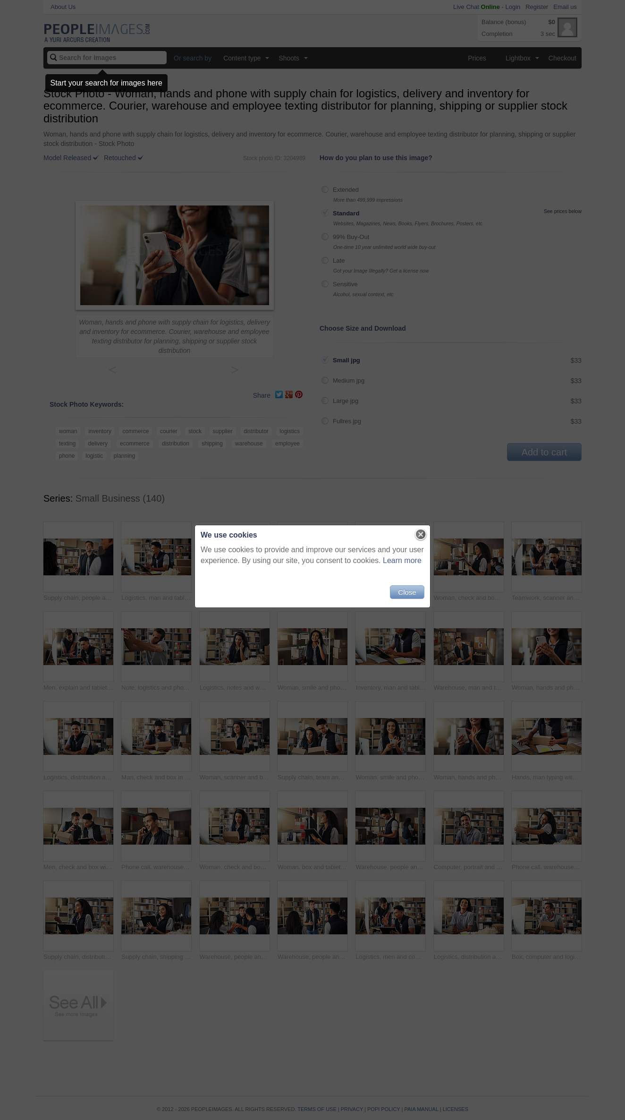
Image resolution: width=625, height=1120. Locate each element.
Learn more (402, 560)
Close (407, 592)
